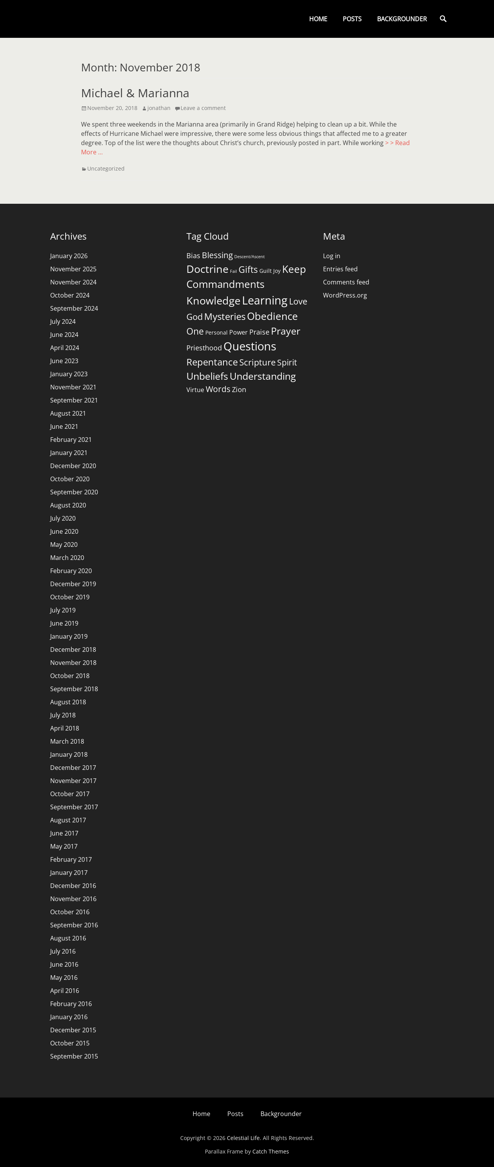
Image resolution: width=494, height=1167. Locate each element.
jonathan (159, 108)
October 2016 (70, 912)
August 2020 (68, 505)
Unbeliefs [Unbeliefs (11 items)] (207, 376)
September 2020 (74, 492)
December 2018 (73, 649)
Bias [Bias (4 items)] (193, 255)
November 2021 (73, 387)
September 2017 (74, 807)
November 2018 (73, 662)
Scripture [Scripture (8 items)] (257, 362)
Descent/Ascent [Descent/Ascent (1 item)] (249, 256)
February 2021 (71, 439)
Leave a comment (203, 108)
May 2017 (64, 846)
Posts (352, 19)
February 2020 (71, 571)
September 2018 (74, 689)
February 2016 (71, 1004)
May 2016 (64, 977)
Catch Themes (270, 1151)
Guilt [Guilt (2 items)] (265, 270)
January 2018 (69, 754)
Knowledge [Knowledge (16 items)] (213, 300)
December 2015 (73, 1030)
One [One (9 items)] (195, 331)
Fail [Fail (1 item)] (233, 271)
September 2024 (74, 308)
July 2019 (63, 610)
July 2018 (63, 715)
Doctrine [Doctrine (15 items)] (207, 269)
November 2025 (73, 269)
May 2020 (64, 544)
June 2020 (64, 531)
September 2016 (74, 925)
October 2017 (70, 794)
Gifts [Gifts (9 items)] (248, 269)
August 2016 (68, 938)
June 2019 (64, 623)
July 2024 (63, 321)
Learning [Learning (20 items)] (265, 300)
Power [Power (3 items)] (238, 332)
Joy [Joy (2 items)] (277, 270)
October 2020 (70, 479)
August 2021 (68, 413)
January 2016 (69, 1017)
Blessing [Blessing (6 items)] (217, 255)
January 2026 (69, 256)
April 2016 (64, 990)
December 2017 (73, 767)
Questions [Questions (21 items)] (249, 346)
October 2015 (70, 1043)
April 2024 (64, 347)
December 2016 (73, 885)
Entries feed (340, 269)
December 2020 (73, 466)
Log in (331, 256)
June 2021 (64, 426)
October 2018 (70, 675)
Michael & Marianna (135, 93)
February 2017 (71, 859)
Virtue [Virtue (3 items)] (195, 390)
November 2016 (73, 899)
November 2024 (73, 282)
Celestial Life (243, 1138)
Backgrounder (402, 19)
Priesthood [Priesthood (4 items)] (204, 347)
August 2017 (68, 820)
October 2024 (70, 295)
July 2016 (63, 951)
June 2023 (64, 361)
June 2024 (64, 334)
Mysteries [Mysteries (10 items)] (224, 316)
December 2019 (73, 584)
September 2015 (74, 1056)
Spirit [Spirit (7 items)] (287, 362)
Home (318, 19)
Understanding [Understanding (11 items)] (263, 376)
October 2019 (70, 597)
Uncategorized (106, 168)
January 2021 (69, 452)
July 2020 (63, 518)
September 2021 (74, 400)
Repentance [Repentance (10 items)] (212, 361)
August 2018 (68, 702)
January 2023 (69, 374)
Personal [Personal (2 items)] (216, 332)
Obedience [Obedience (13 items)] (272, 316)
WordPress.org (345, 295)
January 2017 (69, 872)
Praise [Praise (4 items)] (259, 332)
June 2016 (64, 964)
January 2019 (69, 636)
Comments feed (346, 282)
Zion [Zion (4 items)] (239, 389)
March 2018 (67, 741)
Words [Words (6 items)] (218, 389)
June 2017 (64, 833)
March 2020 (67, 557)
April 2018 (64, 728)
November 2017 (73, 780)
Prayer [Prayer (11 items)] (285, 331)
